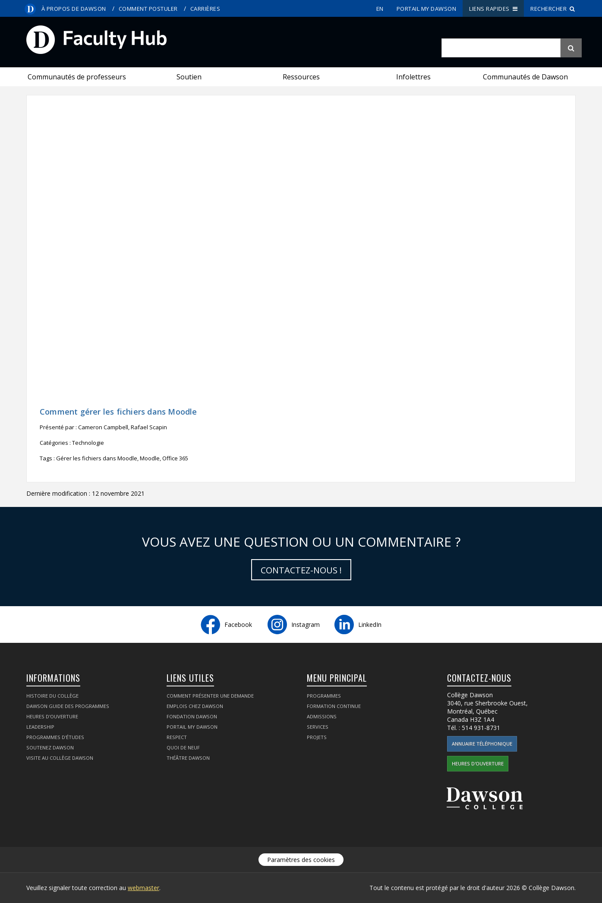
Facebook (238, 624)
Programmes (324, 695)
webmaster (143, 888)
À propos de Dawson (73, 9)
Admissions (322, 716)
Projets (317, 737)
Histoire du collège (52, 695)
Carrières (205, 9)
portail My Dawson (427, 9)
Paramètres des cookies (301, 860)
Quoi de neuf (183, 747)
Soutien (189, 77)
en (380, 9)
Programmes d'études (55, 737)
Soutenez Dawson (50, 747)
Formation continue (334, 706)
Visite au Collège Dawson (59, 758)
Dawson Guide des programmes (67, 706)
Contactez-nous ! (301, 570)
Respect (177, 737)
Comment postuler (148, 9)
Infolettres (413, 77)
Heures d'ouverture (52, 716)
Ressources (301, 77)
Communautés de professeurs (77, 77)
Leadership (40, 727)
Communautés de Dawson (525, 77)
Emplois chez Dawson (195, 706)
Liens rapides (493, 9)
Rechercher (552, 9)
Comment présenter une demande (210, 695)
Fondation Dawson (192, 716)
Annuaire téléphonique (482, 743)
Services (317, 727)
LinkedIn (369, 624)
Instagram (305, 624)
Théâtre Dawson (188, 758)
